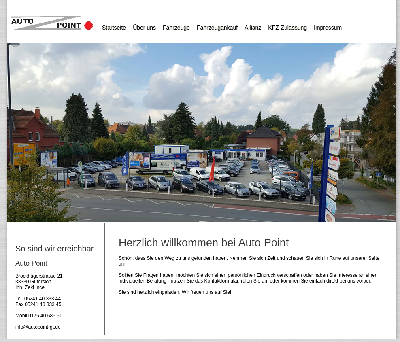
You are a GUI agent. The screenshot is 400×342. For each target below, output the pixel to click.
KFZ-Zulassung (287, 27)
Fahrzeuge (176, 27)
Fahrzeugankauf (217, 27)
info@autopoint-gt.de (38, 327)
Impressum (328, 27)
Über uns (144, 27)
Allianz (253, 27)
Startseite (114, 27)
